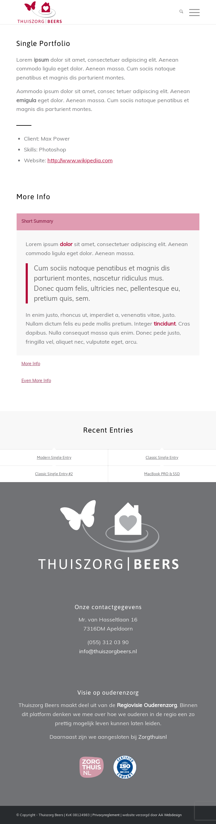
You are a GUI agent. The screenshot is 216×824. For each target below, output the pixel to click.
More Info (30, 363)
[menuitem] (178, 12)
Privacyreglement (106, 815)
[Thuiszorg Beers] (89, 12)
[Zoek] (178, 12)
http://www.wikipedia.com (80, 160)
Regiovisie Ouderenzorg (147, 705)
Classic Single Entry (162, 457)
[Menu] (191, 12)
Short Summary (37, 221)
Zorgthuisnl (152, 736)
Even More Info (36, 380)
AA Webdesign (170, 815)
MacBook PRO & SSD (162, 474)
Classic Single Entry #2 (54, 474)
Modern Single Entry (54, 457)
